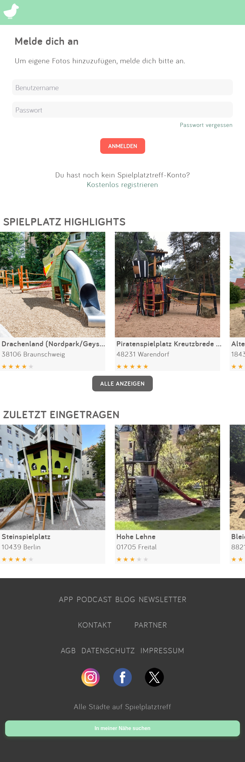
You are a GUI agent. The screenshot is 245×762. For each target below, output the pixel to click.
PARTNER (150, 625)
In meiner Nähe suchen (122, 728)
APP (66, 599)
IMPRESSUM (162, 650)
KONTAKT (95, 625)
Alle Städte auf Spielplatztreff (122, 706)
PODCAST (94, 599)
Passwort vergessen (206, 125)
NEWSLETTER (163, 599)
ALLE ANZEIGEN (122, 383)
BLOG (125, 599)
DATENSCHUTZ (108, 650)
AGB (68, 650)
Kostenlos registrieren (122, 184)
